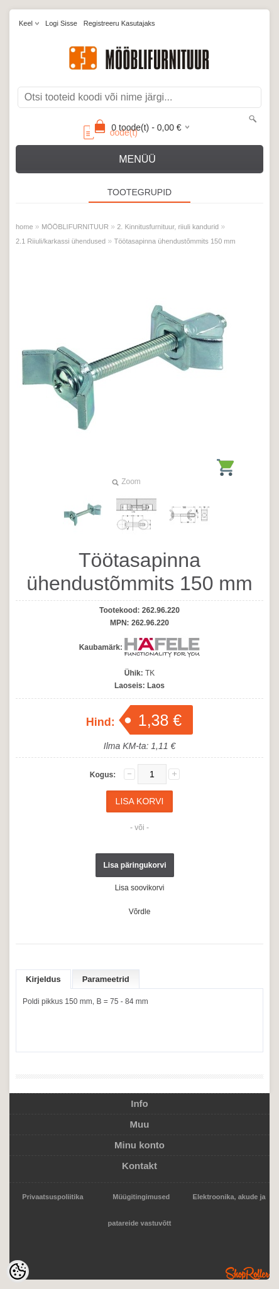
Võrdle (140, 911)
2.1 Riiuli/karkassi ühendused (61, 241)
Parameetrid (105, 979)
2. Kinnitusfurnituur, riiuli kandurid (168, 226)
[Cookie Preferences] (17, 1271)
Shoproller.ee (248, 1273)
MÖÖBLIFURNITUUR (75, 226)
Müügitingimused (141, 1196)
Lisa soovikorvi (140, 887)
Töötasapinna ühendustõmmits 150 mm (174, 241)
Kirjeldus (43, 979)
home (24, 226)
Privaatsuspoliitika (52, 1196)
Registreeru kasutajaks (119, 23)
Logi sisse (61, 23)
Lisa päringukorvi (134, 865)
